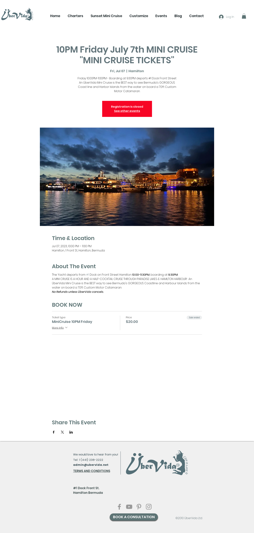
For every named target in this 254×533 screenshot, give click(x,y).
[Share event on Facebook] (53, 432)
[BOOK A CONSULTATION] (134, 517)
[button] (75, 16)
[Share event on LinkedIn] (71, 432)
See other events (127, 111)
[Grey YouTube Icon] (129, 507)
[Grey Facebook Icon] (119, 507)
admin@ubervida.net (91, 465)
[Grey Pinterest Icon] (139, 507)
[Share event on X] (62, 432)
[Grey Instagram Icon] (149, 507)
